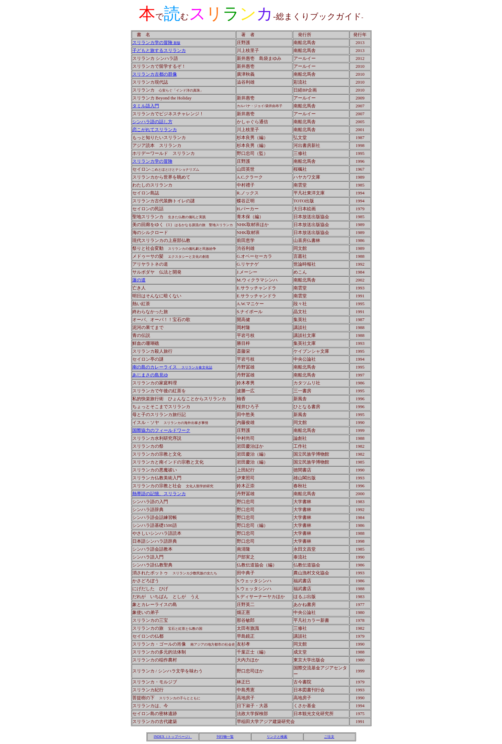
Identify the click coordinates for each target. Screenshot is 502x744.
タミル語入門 (145, 105)
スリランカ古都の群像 (154, 74)
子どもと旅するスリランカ (159, 50)
